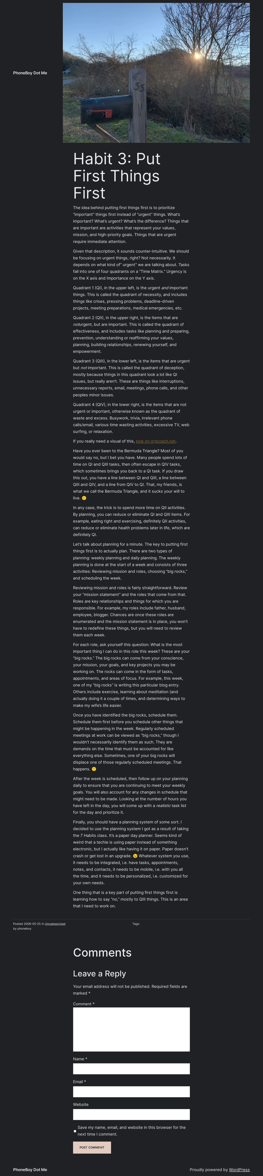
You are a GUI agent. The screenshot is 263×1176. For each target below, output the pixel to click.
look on (143, 441)
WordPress (239, 1169)
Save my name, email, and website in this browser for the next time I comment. (132, 1130)
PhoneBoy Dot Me (30, 72)
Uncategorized (55, 924)
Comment (84, 1004)
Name (80, 1059)
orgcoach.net (163, 441)
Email (79, 1081)
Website (81, 1104)
